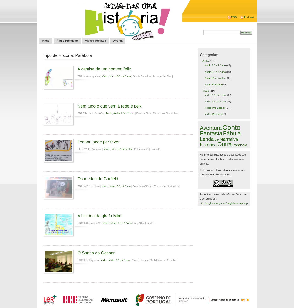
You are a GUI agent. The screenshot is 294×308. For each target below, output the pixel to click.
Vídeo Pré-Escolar (122, 149)
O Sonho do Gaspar (96, 252)
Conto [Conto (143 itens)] (231, 127)
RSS (234, 17)
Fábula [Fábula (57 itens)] (232, 133)
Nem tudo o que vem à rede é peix (109, 106)
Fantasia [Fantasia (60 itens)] (211, 133)
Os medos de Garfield (97, 178)
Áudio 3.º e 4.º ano (215, 71)
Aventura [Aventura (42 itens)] (211, 128)
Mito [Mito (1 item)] (217, 140)
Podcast (249, 17)
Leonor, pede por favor (98, 141)
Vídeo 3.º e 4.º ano (120, 76)
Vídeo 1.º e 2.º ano (120, 223)
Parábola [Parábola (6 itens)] (239, 145)
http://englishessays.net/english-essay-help (224, 203)
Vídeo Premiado (95, 40)
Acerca (118, 40)
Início (45, 40)
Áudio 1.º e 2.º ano (123, 113)
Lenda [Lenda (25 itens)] (207, 139)
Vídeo (105, 76)
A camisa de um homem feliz (104, 69)
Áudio (109, 113)
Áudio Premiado (67, 40)
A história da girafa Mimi (99, 215)
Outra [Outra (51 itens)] (224, 144)
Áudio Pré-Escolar (215, 78)
